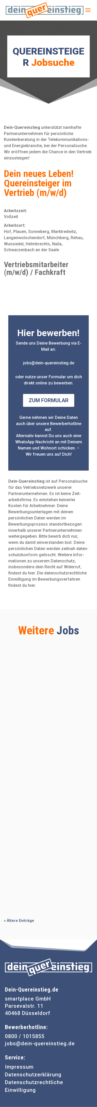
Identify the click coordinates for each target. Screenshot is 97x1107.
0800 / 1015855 (24, 1036)
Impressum (19, 1067)
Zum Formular (49, 400)
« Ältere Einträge (19, 920)
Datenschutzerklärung (33, 1075)
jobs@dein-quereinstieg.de (40, 1043)
